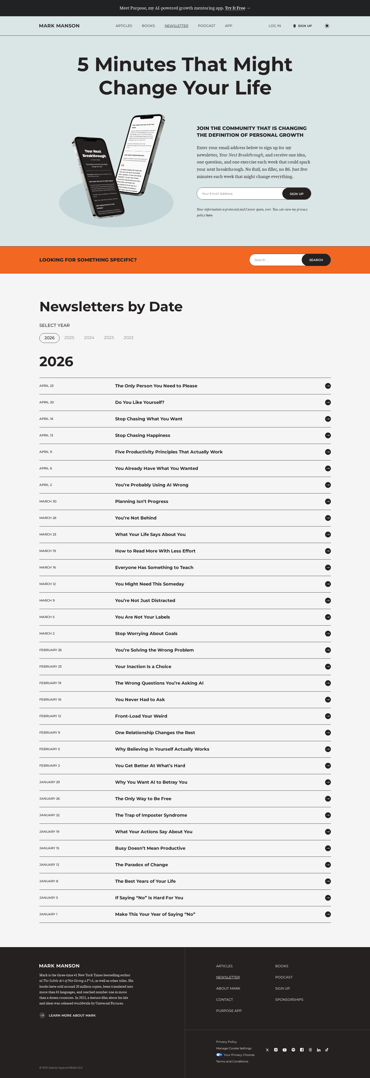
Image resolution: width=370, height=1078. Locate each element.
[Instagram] (276, 1053)
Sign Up (305, 26)
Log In (275, 26)
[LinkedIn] (319, 1053)
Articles (124, 26)
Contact (224, 999)
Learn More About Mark (72, 1015)
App (228, 26)
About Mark (228, 988)
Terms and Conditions (232, 1061)
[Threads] (310, 1053)
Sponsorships (289, 999)
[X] (267, 1053)
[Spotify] (293, 1053)
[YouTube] (284, 1053)
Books (148, 26)
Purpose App (229, 1011)
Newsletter (176, 26)
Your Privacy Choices (235, 1055)
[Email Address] (240, 193)
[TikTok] (327, 1053)
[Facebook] (302, 1053)
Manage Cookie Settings (233, 1048)
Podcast (206, 26)
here (209, 215)
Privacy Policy (226, 1042)
